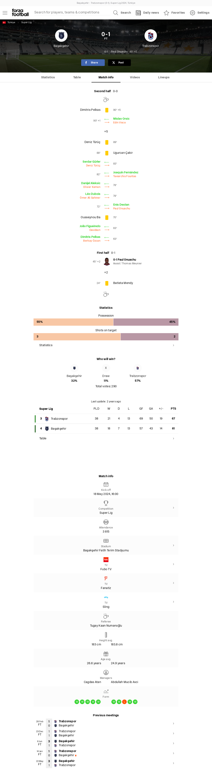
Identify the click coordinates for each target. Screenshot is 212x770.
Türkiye (8, 22)
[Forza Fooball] (20, 12)
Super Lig (26, 22)
